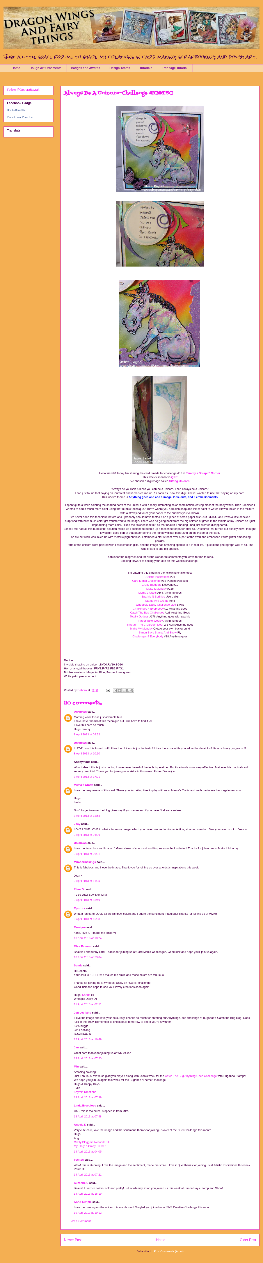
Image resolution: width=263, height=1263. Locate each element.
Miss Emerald (83, 946)
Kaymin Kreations (85, 1092)
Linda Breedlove (85, 1105)
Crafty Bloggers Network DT (91, 1142)
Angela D (80, 1124)
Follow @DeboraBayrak (23, 89)
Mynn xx (79, 908)
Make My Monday (141, 628)
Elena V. (79, 889)
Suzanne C (81, 1183)
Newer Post (73, 1240)
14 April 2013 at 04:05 (88, 1151)
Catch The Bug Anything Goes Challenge (191, 1076)
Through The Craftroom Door (145, 624)
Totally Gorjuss (139, 616)
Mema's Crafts (147, 592)
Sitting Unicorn (179, 481)
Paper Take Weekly (151, 620)
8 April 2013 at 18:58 (87, 815)
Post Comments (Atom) (168, 1251)
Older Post (248, 1240)
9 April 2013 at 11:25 (87, 880)
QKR (174, 477)
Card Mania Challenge (146, 580)
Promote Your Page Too (19, 117)
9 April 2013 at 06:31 (87, 854)
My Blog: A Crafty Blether (90, 1146)
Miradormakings (85, 862)
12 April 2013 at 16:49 (88, 1039)
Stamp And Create (156, 600)
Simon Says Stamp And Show (158, 632)
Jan (77, 1047)
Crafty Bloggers (152, 584)
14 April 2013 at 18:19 (88, 1193)
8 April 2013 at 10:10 (87, 753)
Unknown (80, 711)
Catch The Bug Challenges (147, 612)
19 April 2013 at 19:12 (88, 1212)
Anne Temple (83, 1202)
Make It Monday (156, 588)
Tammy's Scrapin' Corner (203, 473)
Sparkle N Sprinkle (153, 596)
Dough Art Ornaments (46, 68)
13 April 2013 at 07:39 (88, 1097)
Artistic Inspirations (157, 576)
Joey (77, 823)
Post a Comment (80, 1221)
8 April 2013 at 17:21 (87, 776)
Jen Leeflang (82, 1012)
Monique (79, 927)
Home (16, 68)
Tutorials (146, 68)
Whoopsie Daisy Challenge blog (156, 604)
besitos (79, 1159)
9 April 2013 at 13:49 (87, 900)
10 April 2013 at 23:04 (88, 957)
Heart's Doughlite (16, 110)
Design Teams (120, 68)
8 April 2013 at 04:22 (87, 734)
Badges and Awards (85, 68)
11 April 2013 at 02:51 (88, 1004)
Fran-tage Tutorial (175, 68)
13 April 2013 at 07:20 (88, 1058)
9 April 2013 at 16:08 (87, 919)
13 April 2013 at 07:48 (88, 1116)
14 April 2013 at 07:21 (88, 1174)
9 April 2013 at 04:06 (87, 834)
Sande (78, 965)
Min (76, 1066)
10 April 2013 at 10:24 (88, 938)
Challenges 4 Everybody (148, 608)
